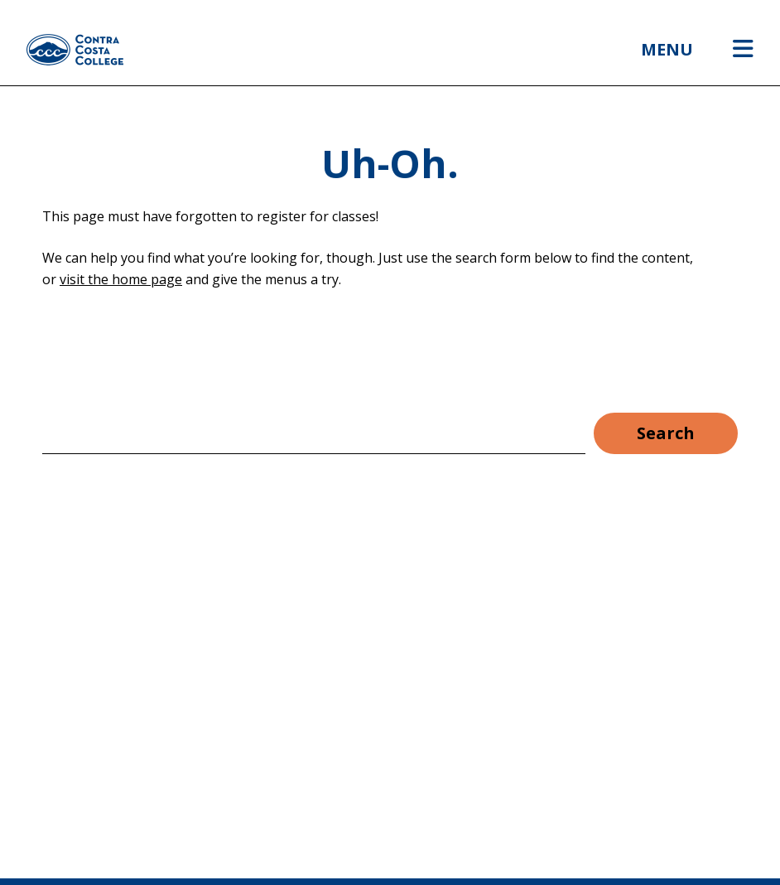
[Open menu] (743, 49)
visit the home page (121, 279)
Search (666, 433)
